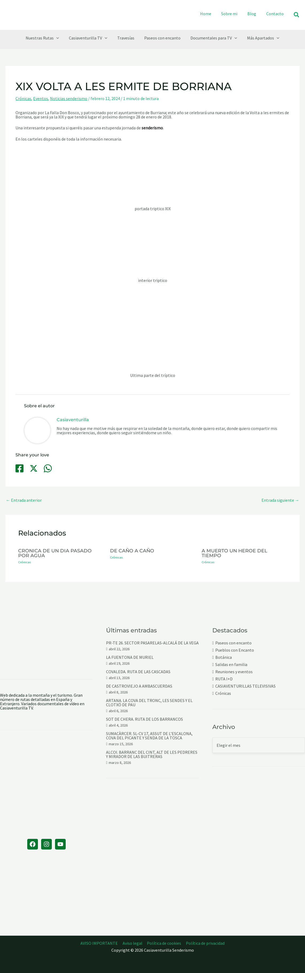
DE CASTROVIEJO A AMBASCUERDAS (139, 686)
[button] (297, 15)
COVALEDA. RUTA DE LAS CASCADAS (138, 671)
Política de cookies (164, 943)
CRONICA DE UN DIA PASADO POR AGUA (55, 553)
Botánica (223, 657)
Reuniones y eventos (234, 671)
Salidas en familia (231, 664)
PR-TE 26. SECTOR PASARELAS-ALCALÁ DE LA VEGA (152, 643)
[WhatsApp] (48, 468)
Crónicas (23, 98)
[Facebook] (19, 468)
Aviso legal (133, 943)
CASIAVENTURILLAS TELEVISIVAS (245, 686)
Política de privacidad (204, 943)
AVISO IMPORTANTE (100, 943)
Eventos (40, 98)
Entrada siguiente (280, 500)
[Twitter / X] (34, 468)
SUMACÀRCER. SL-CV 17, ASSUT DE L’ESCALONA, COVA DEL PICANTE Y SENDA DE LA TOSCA (149, 735)
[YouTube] (60, 844)
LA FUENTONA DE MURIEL (130, 657)
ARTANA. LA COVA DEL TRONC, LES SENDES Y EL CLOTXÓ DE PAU (149, 702)
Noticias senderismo (68, 98)
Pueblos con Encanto (234, 650)
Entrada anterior (24, 500)
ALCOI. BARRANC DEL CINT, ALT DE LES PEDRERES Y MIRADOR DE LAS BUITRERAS (151, 754)
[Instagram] (46, 844)
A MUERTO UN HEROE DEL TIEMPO (234, 553)
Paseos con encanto (233, 643)
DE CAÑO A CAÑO (132, 550)
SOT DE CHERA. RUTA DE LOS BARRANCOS (144, 719)
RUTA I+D (224, 679)
